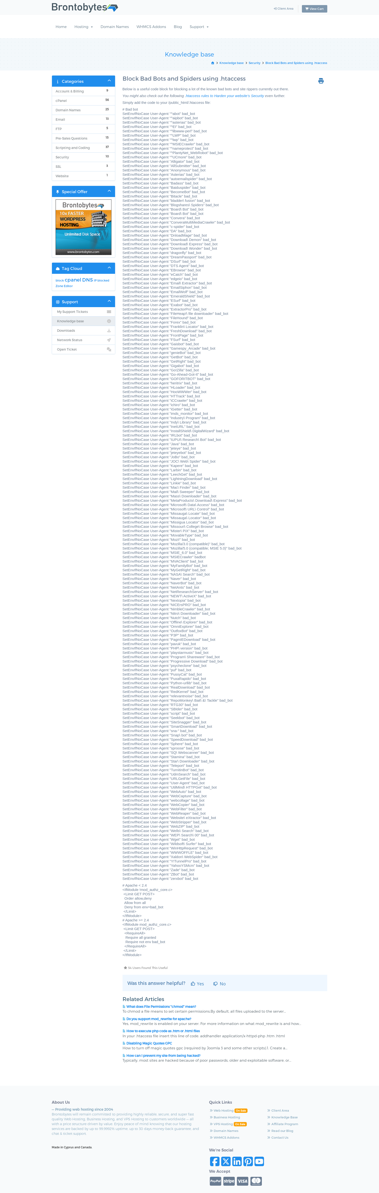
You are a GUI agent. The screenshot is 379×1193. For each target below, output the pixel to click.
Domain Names (115, 27)
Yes (197, 984)
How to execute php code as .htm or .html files (161, 1031)
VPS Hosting (205, 1124)
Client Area (283, 8)
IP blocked (101, 280)
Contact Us (251, 1138)
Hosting (83, 27)
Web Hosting (205, 1111)
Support (199, 27)
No (219, 984)
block (60, 280)
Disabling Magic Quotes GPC (147, 1043)
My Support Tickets (83, 312)
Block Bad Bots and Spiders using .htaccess (296, 63)
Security (254, 63)
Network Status (83, 340)
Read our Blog (253, 1131)
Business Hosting (208, 1117)
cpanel (73, 280)
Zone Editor (64, 286)
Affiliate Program (256, 1124)
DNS (87, 280)
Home (61, 27)
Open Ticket (83, 350)
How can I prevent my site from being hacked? (161, 1056)
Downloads (83, 331)
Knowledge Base (255, 1117)
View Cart (315, 9)
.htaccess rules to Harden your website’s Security (224, 96)
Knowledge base (231, 63)
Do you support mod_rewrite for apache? (157, 1019)
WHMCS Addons (151, 27)
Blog (178, 27)
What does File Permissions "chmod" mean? (159, 1007)
